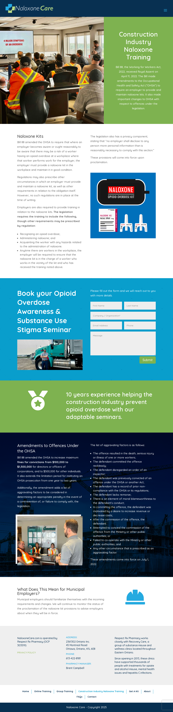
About (147, 691)
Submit (148, 360)
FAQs (79, 696)
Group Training (65, 691)
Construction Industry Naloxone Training (101, 691)
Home (25, 691)
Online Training (42, 691)
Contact (92, 696)
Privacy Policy (26, 652)
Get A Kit (134, 691)
